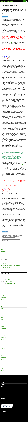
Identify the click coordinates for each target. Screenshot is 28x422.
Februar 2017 (3, 368)
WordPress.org (3, 254)
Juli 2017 (2, 361)
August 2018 (2, 339)
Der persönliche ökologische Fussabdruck (12, 277)
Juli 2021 (2, 317)
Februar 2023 (3, 310)
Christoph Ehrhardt (10, 236)
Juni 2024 (2, 301)
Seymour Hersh (5, 240)
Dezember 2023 (3, 302)
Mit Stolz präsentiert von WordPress (5, 419)
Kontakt (2, 386)
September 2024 (3, 297)
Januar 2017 (2, 370)
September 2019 (3, 328)
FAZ (11, 42)
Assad (15, 235)
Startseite (2, 378)
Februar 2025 (3, 293)
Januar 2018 (2, 350)
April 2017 (2, 364)
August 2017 (2, 359)
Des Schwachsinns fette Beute (7, 1)
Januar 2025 (2, 295)
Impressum (2, 382)
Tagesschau (13, 228)
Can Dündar (19, 235)
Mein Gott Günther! (4, 263)
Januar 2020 (2, 326)
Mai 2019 (2, 330)
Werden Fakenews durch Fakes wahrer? (14, 11)
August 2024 (2, 299)
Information (3, 384)
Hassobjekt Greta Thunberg (11, 279)
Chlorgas (4, 236)
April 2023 (2, 306)
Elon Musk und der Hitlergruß (5, 267)
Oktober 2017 (3, 355)
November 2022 (3, 313)
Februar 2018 (3, 348)
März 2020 (2, 324)
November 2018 (3, 337)
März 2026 (2, 290)
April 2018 (2, 344)
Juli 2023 (2, 304)
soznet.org (2, 380)
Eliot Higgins (17, 236)
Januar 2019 (2, 333)
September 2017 (3, 357)
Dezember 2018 (3, 335)
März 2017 (2, 366)
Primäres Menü (27, 1)
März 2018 (2, 346)
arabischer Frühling (10, 235)
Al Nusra (4, 235)
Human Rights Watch (19, 228)
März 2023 (2, 308)
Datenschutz (3, 388)
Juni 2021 (2, 319)
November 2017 (3, 353)
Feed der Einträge (3, 251)
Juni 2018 (2, 341)
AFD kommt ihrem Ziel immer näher (6, 261)
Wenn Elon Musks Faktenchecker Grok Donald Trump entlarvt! (10, 265)
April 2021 (2, 321)
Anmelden (2, 249)
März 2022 (2, 315)
